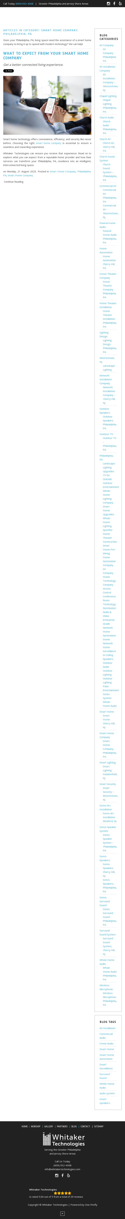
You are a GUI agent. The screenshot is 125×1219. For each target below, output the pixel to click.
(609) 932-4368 (62, 1165)
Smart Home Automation (107, 1056)
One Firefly (91, 1204)
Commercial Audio (106, 1035)
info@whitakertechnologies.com (62, 1169)
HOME (25, 1126)
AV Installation (107, 1028)
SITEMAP (98, 1126)
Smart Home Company (20, 175)
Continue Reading (13, 181)
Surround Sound (105, 1076)
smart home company (49, 143)
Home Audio (106, 1043)
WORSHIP (35, 1126)
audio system (107, 1093)
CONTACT (85, 1126)
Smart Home (107, 1049)
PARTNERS (62, 1126)
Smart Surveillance (106, 1066)
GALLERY (48, 1126)
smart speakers (105, 1100)
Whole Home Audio (107, 1085)
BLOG (74, 1126)
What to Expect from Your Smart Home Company (46, 55)
